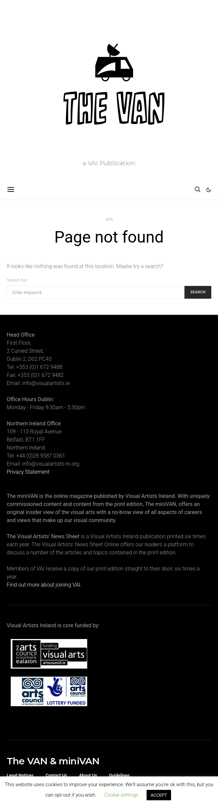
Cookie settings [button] (121, 795)
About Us (88, 775)
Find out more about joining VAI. (44, 585)
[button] (208, 190)
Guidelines (119, 775)
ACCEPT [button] (159, 795)
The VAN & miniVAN (53, 761)
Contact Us (56, 775)
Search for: (17, 280)
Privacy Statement (28, 472)
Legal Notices (20, 775)
